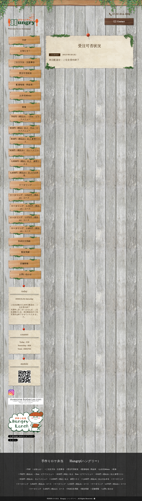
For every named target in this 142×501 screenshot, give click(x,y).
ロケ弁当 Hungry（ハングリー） (64, 498)
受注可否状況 (25, 73)
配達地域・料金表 (24, 84)
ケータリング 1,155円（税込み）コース (25, 207)
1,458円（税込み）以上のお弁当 (24, 174)
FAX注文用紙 (24, 241)
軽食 (24, 107)
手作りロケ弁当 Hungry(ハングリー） (71, 461)
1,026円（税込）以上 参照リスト (25, 162)
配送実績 (25, 252)
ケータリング (25, 185)
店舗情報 (24, 263)
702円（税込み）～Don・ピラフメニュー (25, 118)
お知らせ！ (25, 51)
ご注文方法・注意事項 (24, 62)
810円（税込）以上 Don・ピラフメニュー (24, 129)
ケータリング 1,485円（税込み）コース (25, 229)
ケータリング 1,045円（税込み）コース (24, 196)
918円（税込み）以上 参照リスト (25, 140)
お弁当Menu (25, 95)
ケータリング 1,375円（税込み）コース (24, 218)
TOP (24, 40)
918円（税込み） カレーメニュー (24, 151)
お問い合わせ (25, 274)
